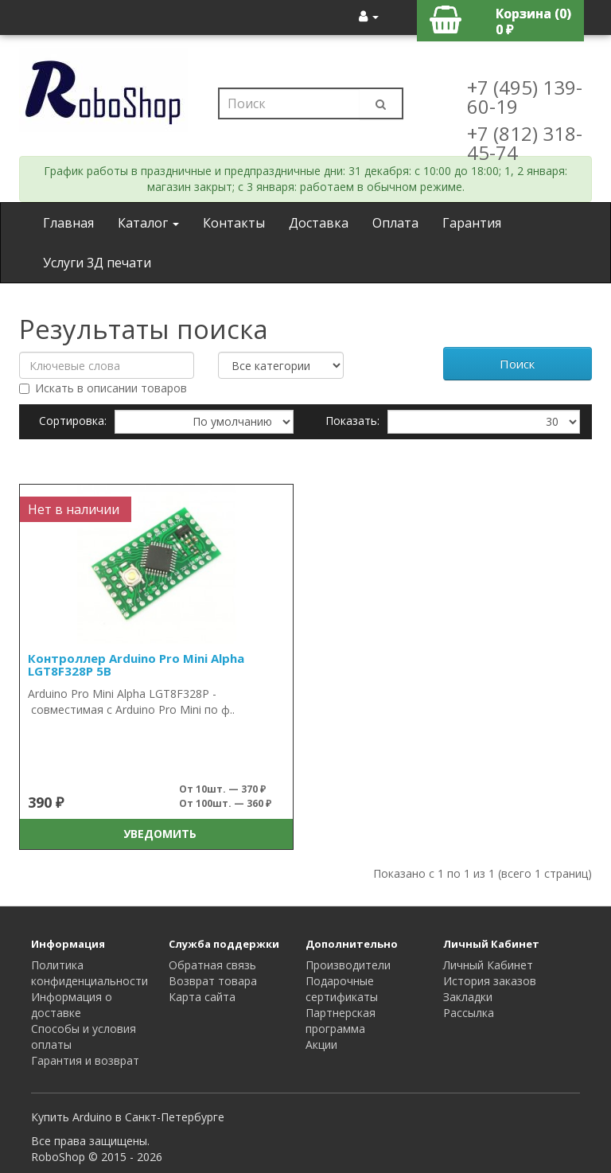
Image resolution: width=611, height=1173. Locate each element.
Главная (68, 223)
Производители (348, 964)
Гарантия (471, 223)
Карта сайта (202, 996)
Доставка (318, 223)
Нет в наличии (73, 509)
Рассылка (468, 1012)
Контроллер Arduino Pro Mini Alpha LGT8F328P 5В (136, 665)
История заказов (489, 980)
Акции (321, 1044)
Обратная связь (212, 964)
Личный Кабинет (488, 964)
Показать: (352, 420)
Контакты (234, 223)
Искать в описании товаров (103, 388)
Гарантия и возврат (85, 1060)
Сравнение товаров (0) (103, 456)
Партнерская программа (341, 1020)
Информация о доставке (71, 1004)
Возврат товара (213, 980)
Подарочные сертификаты (342, 988)
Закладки (467, 996)
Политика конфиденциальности (89, 972)
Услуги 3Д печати (97, 262)
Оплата (395, 223)
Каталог (148, 223)
